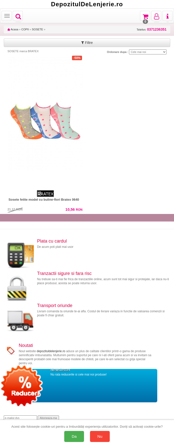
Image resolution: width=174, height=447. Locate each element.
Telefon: (151, 29)
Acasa (13, 29)
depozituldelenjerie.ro (51, 351)
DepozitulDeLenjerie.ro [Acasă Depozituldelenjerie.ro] (87, 4)
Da (74, 436)
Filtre (87, 43)
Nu (100, 436)
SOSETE (37, 29)
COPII (25, 29)
